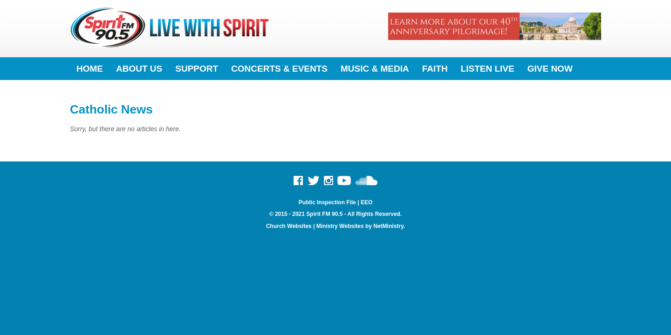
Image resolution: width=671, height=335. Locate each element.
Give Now (550, 69)
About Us (139, 69)
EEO (366, 202)
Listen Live (487, 69)
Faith (435, 69)
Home (89, 69)
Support (196, 69)
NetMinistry (388, 226)
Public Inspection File (327, 202)
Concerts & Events (279, 69)
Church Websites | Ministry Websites (315, 226)
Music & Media (375, 69)
